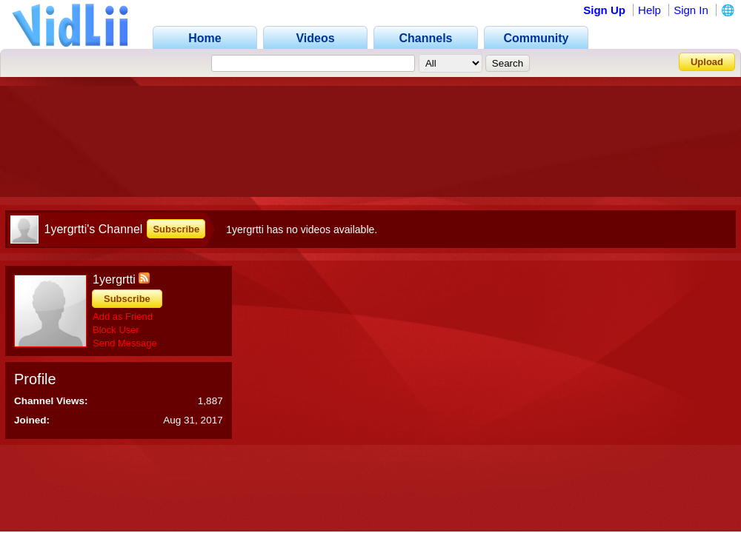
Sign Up (604, 10)
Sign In (691, 10)
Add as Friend (123, 316)
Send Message (125, 343)
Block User (116, 329)
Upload (707, 61)
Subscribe (176, 229)
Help (649, 10)
